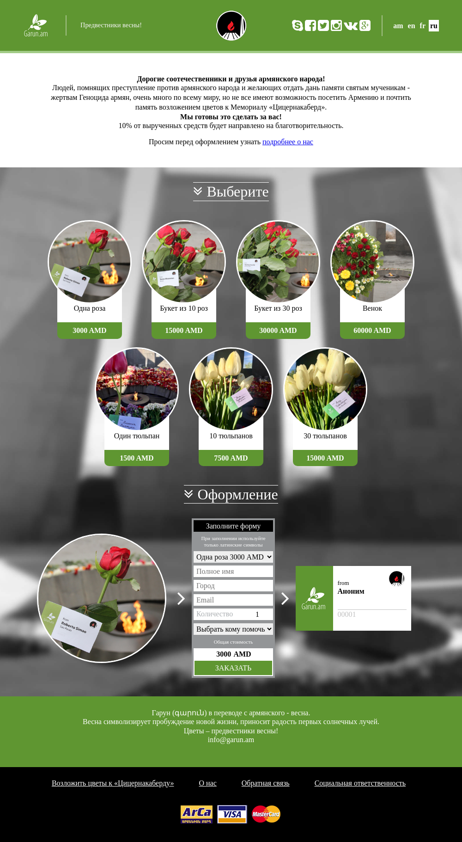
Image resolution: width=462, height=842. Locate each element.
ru (434, 26)
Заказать (233, 668)
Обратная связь (266, 783)
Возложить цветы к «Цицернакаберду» (113, 783)
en (411, 26)
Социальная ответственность (360, 783)
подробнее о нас (287, 142)
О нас (207, 783)
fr (423, 26)
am (398, 26)
